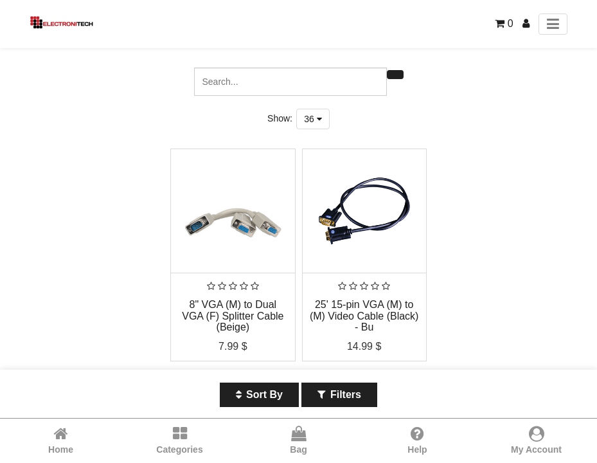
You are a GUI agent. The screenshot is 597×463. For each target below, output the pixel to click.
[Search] (395, 74)
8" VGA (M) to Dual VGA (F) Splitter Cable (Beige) (232, 315)
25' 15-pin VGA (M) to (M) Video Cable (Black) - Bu (364, 315)
